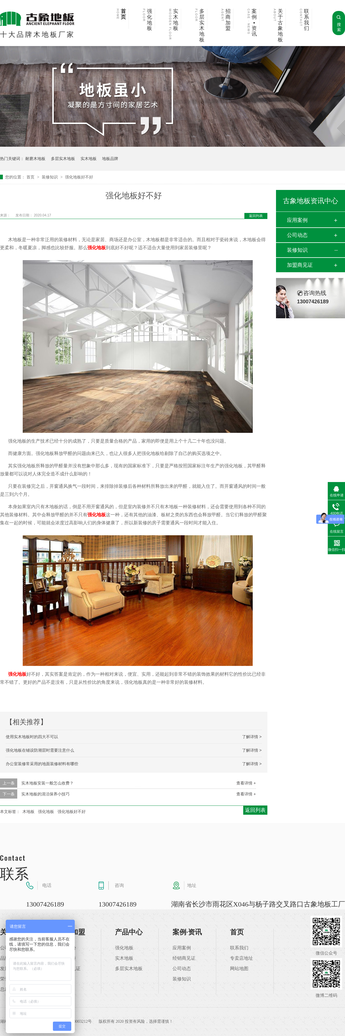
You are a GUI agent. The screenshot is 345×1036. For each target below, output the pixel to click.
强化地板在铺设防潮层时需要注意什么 (40, 750)
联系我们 (306, 20)
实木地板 (175, 20)
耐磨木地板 (35, 158)
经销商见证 (183, 958)
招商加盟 (228, 20)
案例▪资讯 (254, 23)
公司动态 (297, 235)
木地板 (28, 811)
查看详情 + (246, 783)
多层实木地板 (201, 26)
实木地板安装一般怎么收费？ (47, 783)
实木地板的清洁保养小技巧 (45, 794)
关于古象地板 (280, 26)
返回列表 (256, 216)
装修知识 (50, 177)
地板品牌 (110, 158)
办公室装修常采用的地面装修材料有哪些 (42, 763)
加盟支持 (66, 958)
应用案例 (297, 220)
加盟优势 (66, 948)
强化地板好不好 (79, 177)
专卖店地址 (241, 958)
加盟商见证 (300, 265)
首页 (123, 14)
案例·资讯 (187, 932)
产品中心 (129, 932)
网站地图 (239, 968)
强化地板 (149, 20)
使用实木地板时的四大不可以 (32, 736)
